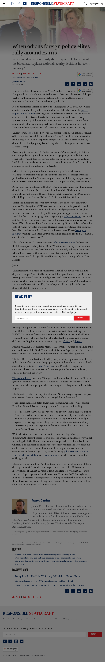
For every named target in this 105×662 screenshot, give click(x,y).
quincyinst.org (96, 3)
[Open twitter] (13, 3)
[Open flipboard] (24, 3)
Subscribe (80, 318)
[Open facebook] (19, 3)
